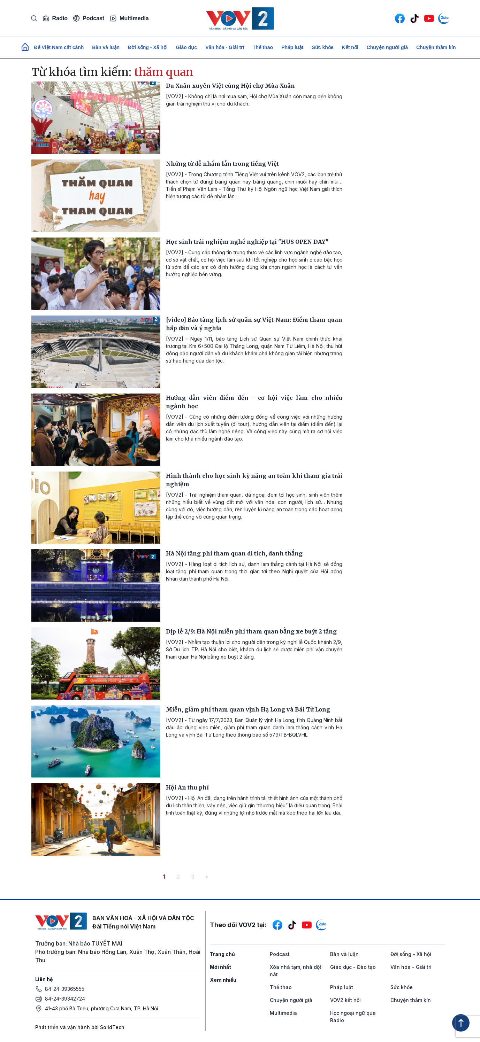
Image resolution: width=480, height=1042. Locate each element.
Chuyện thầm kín (436, 47)
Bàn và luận (106, 47)
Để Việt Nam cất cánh (59, 47)
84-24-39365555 (64, 989)
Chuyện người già (387, 47)
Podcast (88, 18)
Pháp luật (292, 47)
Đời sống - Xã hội (148, 47)
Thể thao (263, 47)
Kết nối (350, 47)
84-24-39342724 (65, 999)
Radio (55, 18)
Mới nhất (220, 967)
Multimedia (129, 18)
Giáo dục (186, 47)
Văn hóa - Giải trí (224, 47)
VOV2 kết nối (345, 1000)
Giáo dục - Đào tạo (353, 967)
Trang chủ (222, 954)
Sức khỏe (322, 47)
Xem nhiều (223, 980)
